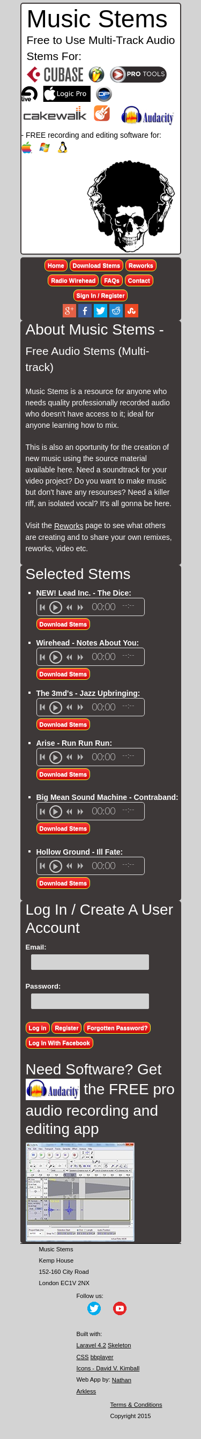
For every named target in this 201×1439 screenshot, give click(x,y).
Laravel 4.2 (91, 1345)
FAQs (112, 280)
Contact (139, 280)
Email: (36, 947)
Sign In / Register (101, 295)
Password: (43, 986)
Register (66, 1028)
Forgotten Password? (117, 1028)
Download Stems (97, 265)
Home (56, 265)
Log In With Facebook (59, 1043)
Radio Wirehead (73, 280)
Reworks (141, 265)
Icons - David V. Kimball (108, 1368)
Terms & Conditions (136, 1404)
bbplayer (102, 1357)
